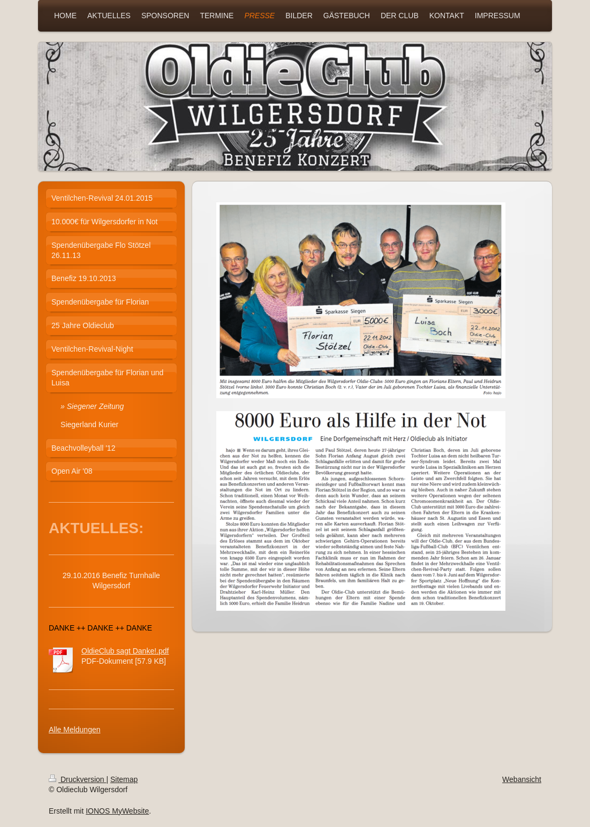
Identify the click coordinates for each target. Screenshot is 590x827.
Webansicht (521, 779)
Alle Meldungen (75, 729)
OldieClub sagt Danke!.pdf (125, 651)
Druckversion (77, 779)
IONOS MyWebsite (117, 811)
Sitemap (124, 779)
